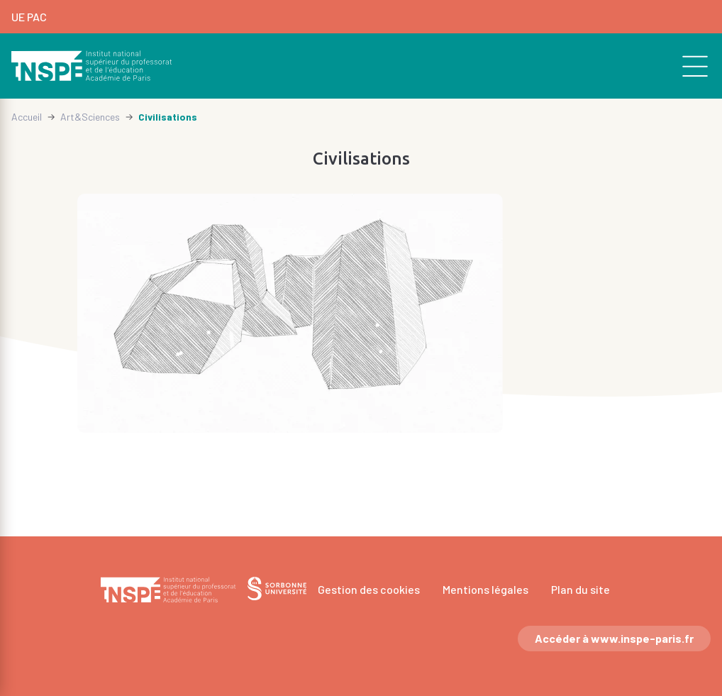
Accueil (26, 117)
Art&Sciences (90, 117)
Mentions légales (485, 589)
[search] (687, 66)
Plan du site (580, 589)
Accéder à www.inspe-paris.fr (614, 638)
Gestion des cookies (369, 589)
